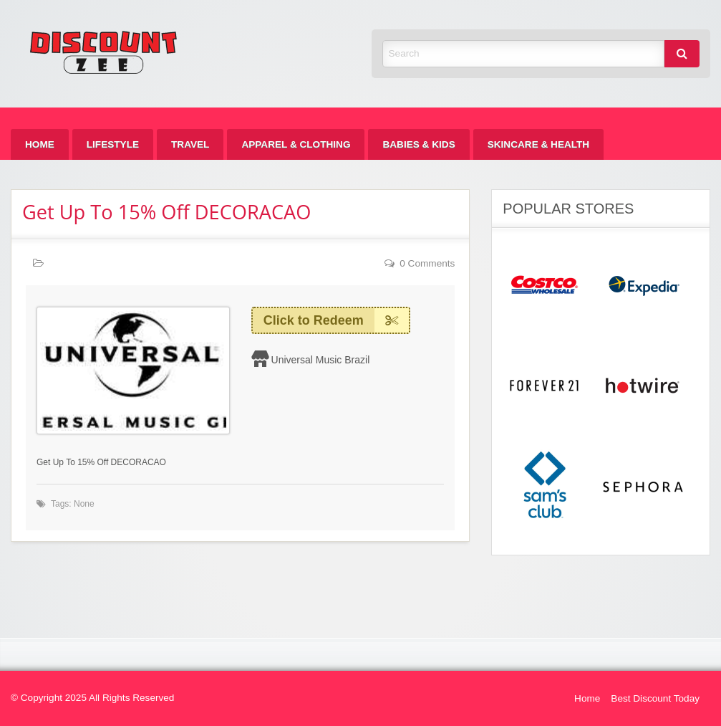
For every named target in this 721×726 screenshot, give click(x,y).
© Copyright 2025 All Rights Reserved (92, 697)
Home (39, 144)
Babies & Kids (418, 144)
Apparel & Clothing (295, 144)
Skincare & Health (538, 144)
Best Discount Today (655, 698)
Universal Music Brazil (320, 360)
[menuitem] (40, 144)
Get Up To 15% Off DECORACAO (166, 212)
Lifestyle (113, 144)
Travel (190, 144)
